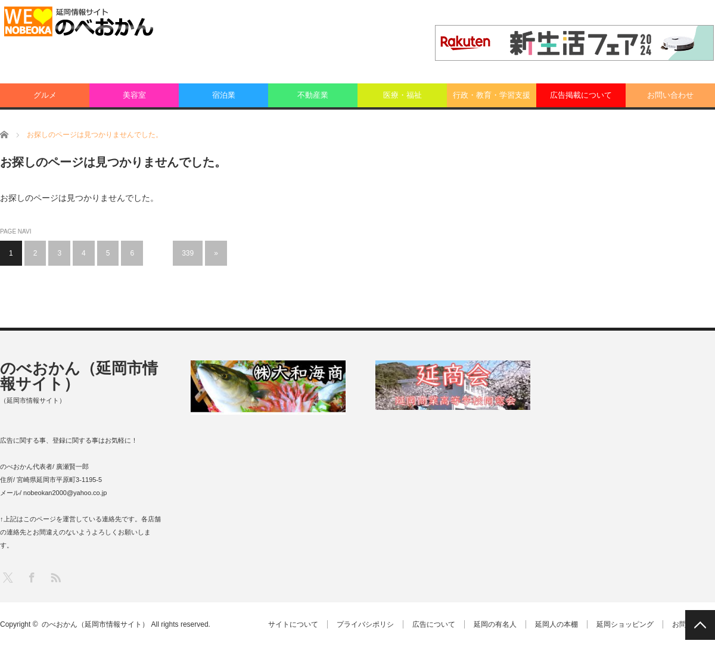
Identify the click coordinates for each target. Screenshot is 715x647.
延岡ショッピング (625, 624)
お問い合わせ (670, 95)
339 (188, 253)
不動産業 (312, 95)
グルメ (45, 95)
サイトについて (293, 624)
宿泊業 (223, 95)
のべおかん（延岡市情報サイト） (79, 376)
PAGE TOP (700, 625)
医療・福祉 (402, 95)
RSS (55, 577)
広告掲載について (581, 95)
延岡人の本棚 (556, 624)
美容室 (134, 95)
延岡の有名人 (495, 624)
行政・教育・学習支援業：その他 (491, 99)
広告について (433, 624)
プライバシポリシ (365, 624)
